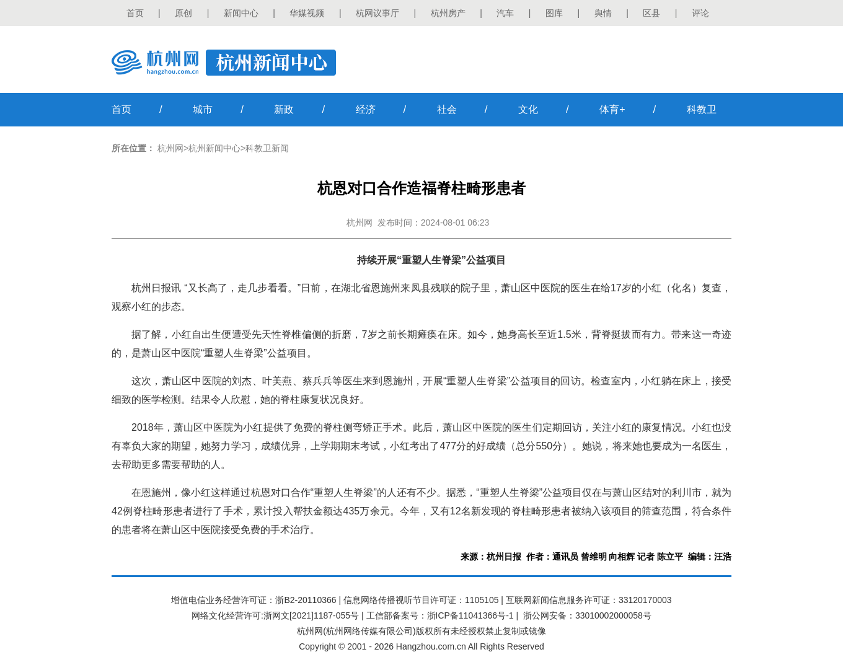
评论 (700, 13)
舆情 (603, 13)
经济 (366, 109)
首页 (135, 13)
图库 (554, 13)
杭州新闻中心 (214, 148)
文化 (528, 109)
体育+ (612, 109)
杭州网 (170, 148)
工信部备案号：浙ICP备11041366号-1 (440, 615)
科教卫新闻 (267, 148)
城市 (203, 109)
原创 (183, 13)
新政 (284, 109)
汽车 (505, 13)
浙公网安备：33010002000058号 (587, 615)
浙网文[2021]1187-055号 (311, 615)
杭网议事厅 (377, 13)
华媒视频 (306, 13)
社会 (447, 109)
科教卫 (702, 109)
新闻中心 (241, 13)
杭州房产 (448, 13)
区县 (651, 13)
